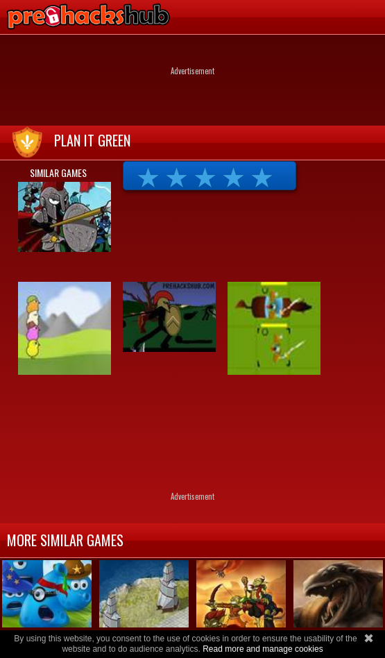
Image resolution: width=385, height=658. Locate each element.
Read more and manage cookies (263, 649)
